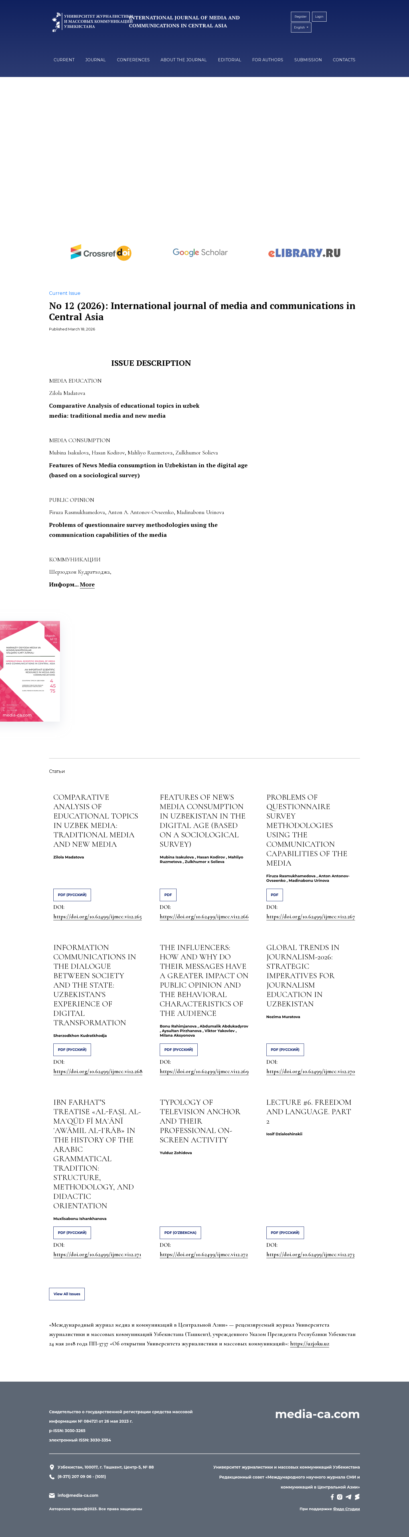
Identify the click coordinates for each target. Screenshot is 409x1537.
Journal (95, 59)
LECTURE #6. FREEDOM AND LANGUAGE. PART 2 (308, 1111)
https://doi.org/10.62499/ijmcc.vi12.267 (310, 916)
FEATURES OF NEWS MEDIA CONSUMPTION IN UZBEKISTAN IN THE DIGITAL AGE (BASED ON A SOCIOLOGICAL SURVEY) (203, 820)
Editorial (229, 59)
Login (317, 16)
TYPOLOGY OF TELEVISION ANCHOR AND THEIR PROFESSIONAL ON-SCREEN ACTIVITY (200, 1121)
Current (64, 59)
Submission (308, 59)
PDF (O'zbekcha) (180, 1233)
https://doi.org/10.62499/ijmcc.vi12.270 (310, 1071)
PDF (168, 895)
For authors (267, 59)
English (302, 26)
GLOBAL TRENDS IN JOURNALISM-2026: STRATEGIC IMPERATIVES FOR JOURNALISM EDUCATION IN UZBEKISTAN (302, 976)
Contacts (344, 59)
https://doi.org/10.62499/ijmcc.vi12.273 (310, 1254)
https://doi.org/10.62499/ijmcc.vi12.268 (97, 1071)
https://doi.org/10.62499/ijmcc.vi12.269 (204, 1071)
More (87, 584)
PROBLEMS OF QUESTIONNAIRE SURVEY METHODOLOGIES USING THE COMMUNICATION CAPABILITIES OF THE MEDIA (306, 830)
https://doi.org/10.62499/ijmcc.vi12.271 (97, 1254)
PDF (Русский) (72, 895)
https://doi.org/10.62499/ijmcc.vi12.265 (97, 916)
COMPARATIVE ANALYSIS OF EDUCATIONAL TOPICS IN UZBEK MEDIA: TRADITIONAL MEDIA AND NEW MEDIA (95, 820)
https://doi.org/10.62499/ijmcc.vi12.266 (204, 916)
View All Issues (67, 1294)
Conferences (133, 59)
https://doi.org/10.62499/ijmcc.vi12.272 (204, 1254)
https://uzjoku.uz (309, 1343)
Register (299, 16)
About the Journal (184, 59)
